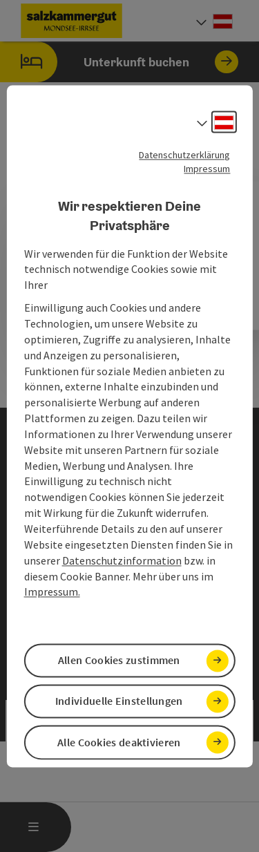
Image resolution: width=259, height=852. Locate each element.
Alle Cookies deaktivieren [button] (119, 742)
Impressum (207, 168)
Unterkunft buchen (119, 61)
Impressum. (52, 592)
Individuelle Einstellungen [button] (119, 701)
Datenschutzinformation (122, 560)
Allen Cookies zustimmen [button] (119, 661)
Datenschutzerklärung (184, 155)
